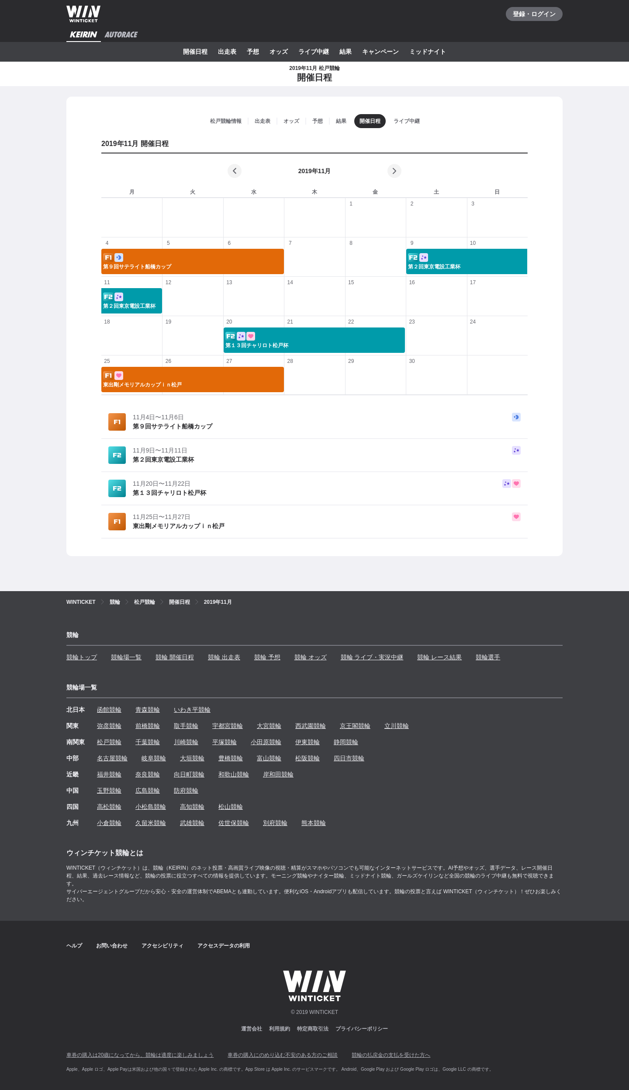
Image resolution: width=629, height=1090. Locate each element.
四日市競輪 (349, 758)
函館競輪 (109, 709)
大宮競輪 (269, 725)
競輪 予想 (267, 657)
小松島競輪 (150, 806)
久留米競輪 (150, 822)
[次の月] (394, 171)
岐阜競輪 (154, 758)
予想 (253, 51)
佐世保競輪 (233, 822)
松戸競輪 (109, 741)
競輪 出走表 (224, 657)
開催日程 (195, 51)
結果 (345, 51)
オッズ (279, 51)
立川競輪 (396, 725)
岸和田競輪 (278, 774)
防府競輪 (186, 790)
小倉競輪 (109, 822)
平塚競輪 (224, 741)
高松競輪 (109, 806)
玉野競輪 (109, 790)
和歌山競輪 (233, 774)
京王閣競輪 (355, 725)
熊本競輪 (313, 822)
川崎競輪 (186, 741)
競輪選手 (488, 657)
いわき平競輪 (192, 709)
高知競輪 (192, 806)
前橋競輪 (147, 725)
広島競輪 (147, 790)
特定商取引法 (312, 1029)
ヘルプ (74, 946)
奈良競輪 (147, 774)
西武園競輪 (310, 725)
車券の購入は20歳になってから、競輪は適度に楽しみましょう (140, 1055)
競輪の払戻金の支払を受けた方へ (391, 1055)
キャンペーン (380, 51)
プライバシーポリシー (361, 1029)
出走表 (227, 51)
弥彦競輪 (109, 725)
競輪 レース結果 (439, 657)
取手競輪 (186, 725)
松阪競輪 (307, 758)
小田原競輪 (266, 741)
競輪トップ (81, 657)
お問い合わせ (112, 946)
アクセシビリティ (162, 946)
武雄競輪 (192, 822)
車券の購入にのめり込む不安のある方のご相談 (283, 1055)
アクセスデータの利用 (223, 946)
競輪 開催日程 (175, 657)
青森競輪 (147, 709)
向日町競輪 (189, 774)
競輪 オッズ (310, 657)
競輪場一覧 (126, 657)
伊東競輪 (307, 741)
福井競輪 (109, 774)
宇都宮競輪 (227, 725)
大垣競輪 (192, 758)
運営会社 (251, 1029)
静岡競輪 (346, 741)
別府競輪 (275, 822)
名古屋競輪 (112, 758)
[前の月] (235, 171)
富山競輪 (269, 758)
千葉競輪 (147, 741)
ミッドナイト (427, 51)
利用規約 (279, 1029)
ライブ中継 (313, 51)
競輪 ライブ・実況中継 (372, 657)
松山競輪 (230, 806)
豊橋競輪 (230, 758)
